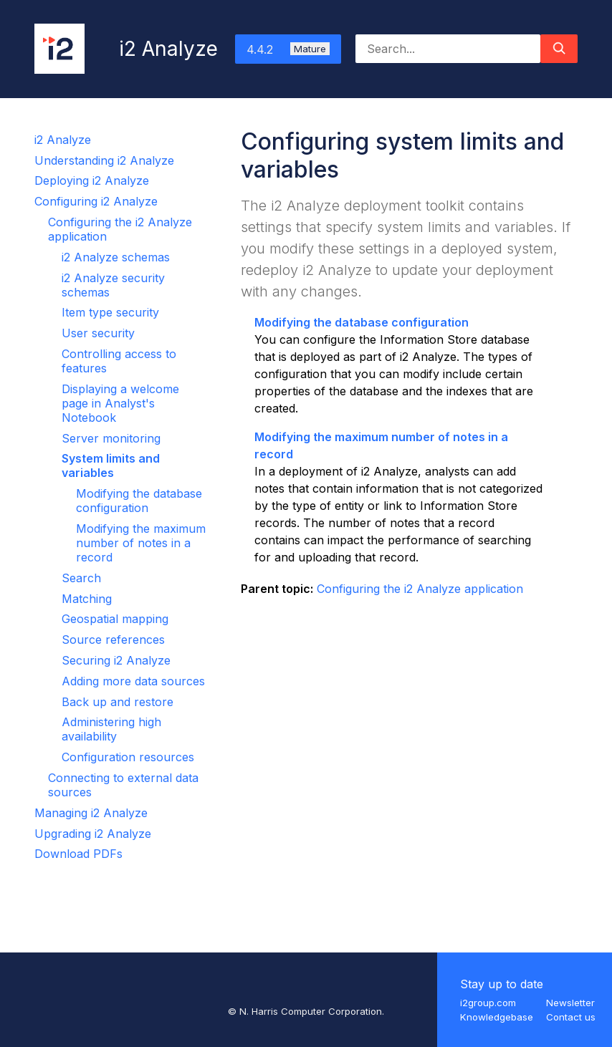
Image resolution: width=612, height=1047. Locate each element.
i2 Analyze (62, 139)
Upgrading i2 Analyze (92, 833)
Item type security (110, 312)
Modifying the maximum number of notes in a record (141, 542)
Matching (87, 599)
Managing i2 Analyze (91, 813)
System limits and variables (111, 465)
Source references (113, 639)
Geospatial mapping (115, 619)
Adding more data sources (133, 681)
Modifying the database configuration (139, 500)
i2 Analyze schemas (116, 257)
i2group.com (488, 1002)
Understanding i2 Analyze (104, 160)
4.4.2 (288, 49)
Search (81, 578)
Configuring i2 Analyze (96, 201)
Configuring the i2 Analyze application (420, 589)
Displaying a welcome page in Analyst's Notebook (120, 403)
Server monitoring (111, 438)
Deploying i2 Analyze (91, 180)
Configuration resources (128, 757)
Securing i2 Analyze (116, 660)
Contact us (571, 1017)
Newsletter (570, 1002)
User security (98, 333)
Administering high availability (111, 729)
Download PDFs (78, 853)
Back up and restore (117, 702)
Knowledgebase (496, 1017)
